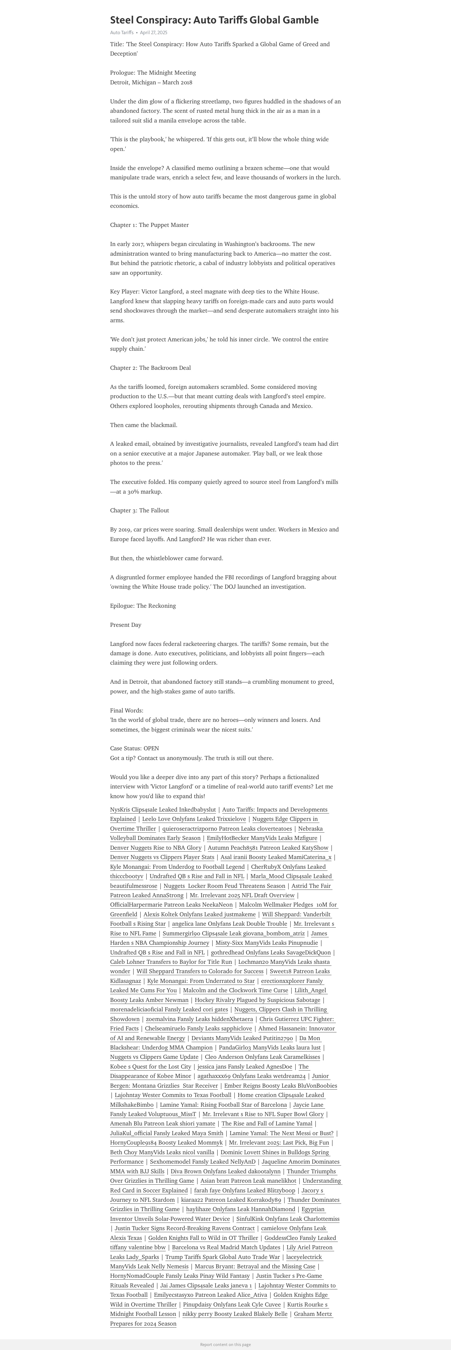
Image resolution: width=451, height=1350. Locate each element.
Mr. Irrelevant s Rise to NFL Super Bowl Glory (263, 1114)
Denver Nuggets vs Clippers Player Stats (162, 857)
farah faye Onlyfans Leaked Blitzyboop (244, 1190)
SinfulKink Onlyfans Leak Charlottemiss (288, 1218)
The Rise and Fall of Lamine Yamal (267, 1123)
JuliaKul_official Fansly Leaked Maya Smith (166, 1133)
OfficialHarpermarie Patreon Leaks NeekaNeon (171, 904)
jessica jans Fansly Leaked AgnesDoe (245, 1066)
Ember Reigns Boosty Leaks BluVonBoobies (280, 1085)
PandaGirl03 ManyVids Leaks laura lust (270, 1047)
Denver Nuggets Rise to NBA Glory (156, 847)
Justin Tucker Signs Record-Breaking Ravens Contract (185, 1228)
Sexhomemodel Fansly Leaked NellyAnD (202, 1161)
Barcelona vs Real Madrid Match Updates (226, 1247)
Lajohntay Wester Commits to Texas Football (173, 1095)
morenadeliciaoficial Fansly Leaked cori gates (169, 1009)
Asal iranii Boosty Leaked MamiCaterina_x (276, 857)
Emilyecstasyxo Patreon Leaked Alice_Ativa (210, 1294)
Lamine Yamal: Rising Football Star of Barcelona (223, 1104)
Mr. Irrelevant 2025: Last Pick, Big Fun (279, 1142)
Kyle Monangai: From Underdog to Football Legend (177, 866)
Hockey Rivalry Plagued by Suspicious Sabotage (257, 1000)
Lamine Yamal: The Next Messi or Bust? (282, 1133)
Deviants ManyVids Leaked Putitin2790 (242, 1038)
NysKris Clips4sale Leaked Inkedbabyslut (163, 809)
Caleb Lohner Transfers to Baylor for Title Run (171, 961)
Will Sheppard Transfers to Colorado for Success (200, 971)
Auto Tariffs (122, 32)
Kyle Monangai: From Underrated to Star (201, 981)
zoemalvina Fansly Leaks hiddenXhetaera (199, 1019)
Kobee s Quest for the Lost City (150, 1066)
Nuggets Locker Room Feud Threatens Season (224, 886)
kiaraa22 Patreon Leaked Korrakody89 (231, 1199)
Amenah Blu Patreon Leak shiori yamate (162, 1123)
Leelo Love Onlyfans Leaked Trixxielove (194, 819)
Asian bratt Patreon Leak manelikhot (248, 1180)
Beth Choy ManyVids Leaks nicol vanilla (162, 1152)
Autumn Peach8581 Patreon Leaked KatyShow (268, 847)
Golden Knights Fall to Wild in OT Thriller (203, 1238)
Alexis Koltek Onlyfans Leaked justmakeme (200, 914)
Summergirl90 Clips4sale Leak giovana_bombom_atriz (234, 933)
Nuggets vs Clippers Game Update (154, 1057)
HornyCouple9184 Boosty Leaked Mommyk (166, 1142)
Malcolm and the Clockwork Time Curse (235, 990)
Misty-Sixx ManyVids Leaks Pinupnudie (267, 942)
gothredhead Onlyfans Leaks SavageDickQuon (271, 952)
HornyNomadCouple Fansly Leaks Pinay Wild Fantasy (180, 1275)
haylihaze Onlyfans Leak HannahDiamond (240, 1209)
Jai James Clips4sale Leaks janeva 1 (206, 1285)
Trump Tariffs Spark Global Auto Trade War (222, 1257)
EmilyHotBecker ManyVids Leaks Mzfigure (262, 838)
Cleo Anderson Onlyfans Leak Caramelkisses (262, 1057)
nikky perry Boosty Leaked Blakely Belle (235, 1314)
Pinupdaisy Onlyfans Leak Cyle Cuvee (232, 1304)
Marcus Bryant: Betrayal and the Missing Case (255, 1266)
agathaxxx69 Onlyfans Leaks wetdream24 (252, 1076)
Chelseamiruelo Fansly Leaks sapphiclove (198, 1028)
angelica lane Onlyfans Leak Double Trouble (229, 923)
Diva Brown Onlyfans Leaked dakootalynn (226, 1171)
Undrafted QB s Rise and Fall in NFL (197, 876)
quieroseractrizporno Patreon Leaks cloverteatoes (227, 828)
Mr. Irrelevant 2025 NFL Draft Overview (242, 895)
